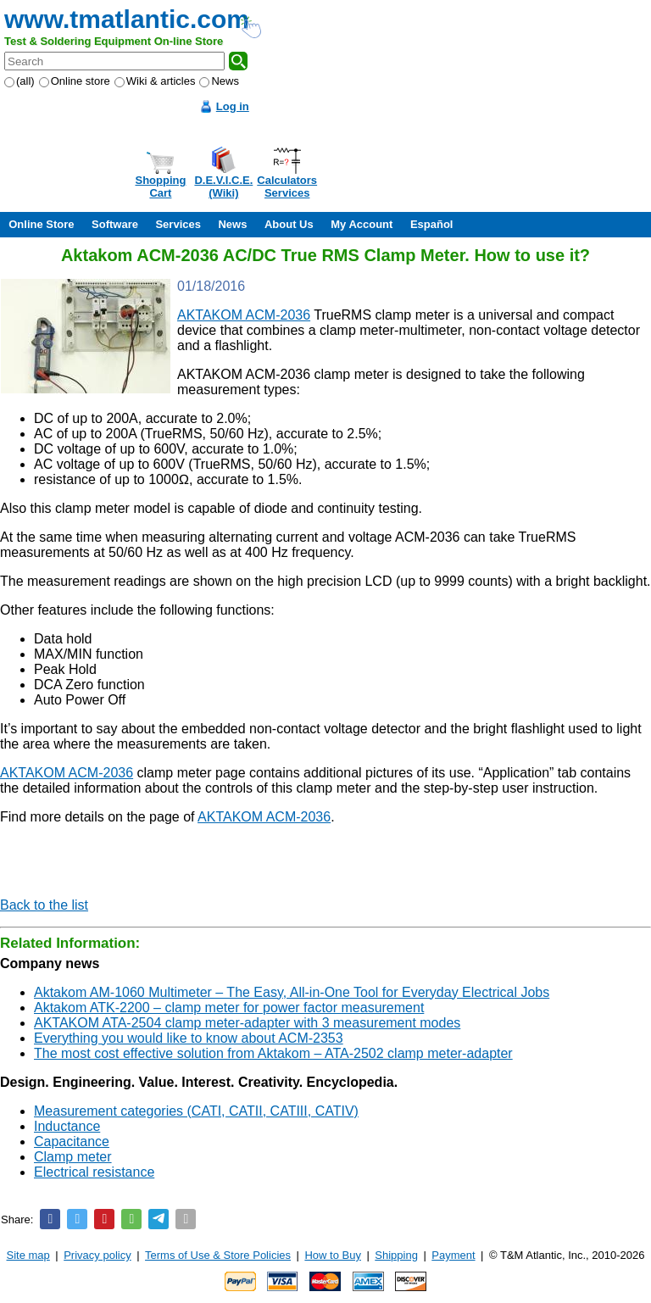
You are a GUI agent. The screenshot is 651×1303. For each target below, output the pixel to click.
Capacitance (71, 1141)
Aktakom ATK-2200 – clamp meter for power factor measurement (229, 1007)
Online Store (41, 224)
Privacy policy (97, 1255)
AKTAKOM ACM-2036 (243, 315)
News (219, 81)
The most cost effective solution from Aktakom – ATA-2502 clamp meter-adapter (273, 1053)
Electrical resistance (94, 1172)
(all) (19, 81)
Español (431, 224)
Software (115, 224)
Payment (453, 1255)
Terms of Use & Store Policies (218, 1255)
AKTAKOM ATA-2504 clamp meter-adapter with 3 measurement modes (247, 1023)
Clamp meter (73, 1157)
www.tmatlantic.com (126, 19)
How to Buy (332, 1255)
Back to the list (44, 905)
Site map (28, 1255)
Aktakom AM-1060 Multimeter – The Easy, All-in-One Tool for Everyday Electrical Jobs (291, 992)
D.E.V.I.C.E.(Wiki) (223, 186)
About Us (289, 224)
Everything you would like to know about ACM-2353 (188, 1038)
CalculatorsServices (287, 186)
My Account (361, 224)
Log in (232, 106)
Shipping (396, 1255)
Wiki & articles (155, 81)
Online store (74, 81)
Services (178, 224)
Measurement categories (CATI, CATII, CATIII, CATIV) (196, 1111)
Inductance (67, 1126)
